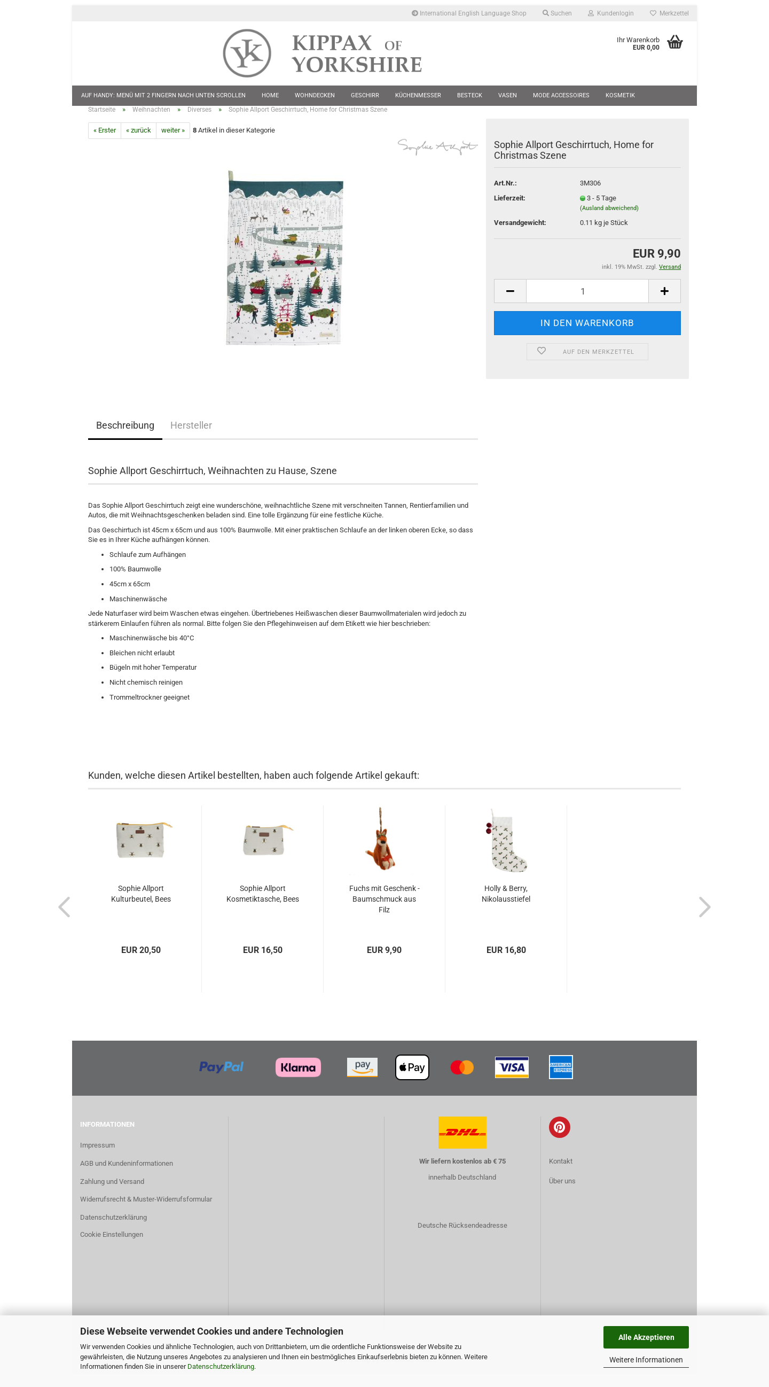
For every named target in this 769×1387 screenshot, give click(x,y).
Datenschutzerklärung (220, 1366)
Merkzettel (669, 13)
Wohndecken (315, 95)
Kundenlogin (611, 13)
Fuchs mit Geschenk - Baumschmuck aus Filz (384, 912)
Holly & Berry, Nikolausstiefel (506, 906)
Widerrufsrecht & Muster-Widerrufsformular (146, 1212)
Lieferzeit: (509, 211)
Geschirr (365, 95)
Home (270, 95)
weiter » (173, 144)
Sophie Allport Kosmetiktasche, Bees (262, 906)
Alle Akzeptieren (646, 1337)
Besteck (469, 95)
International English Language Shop (469, 13)
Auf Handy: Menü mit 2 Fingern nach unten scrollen (163, 95)
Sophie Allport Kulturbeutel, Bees (141, 906)
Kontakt (560, 1174)
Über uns (562, 1194)
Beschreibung (125, 438)
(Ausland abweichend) (609, 221)
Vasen (507, 95)
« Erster (104, 144)
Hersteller (191, 438)
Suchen (557, 13)
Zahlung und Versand (112, 1194)
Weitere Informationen (646, 1359)
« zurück (138, 144)
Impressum (97, 1158)
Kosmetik (620, 95)
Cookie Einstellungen (111, 1247)
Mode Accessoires (561, 95)
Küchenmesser (418, 95)
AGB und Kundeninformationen (126, 1176)
